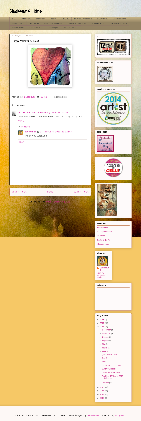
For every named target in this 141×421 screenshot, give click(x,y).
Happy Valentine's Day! (111, 365)
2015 (102, 387)
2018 (102, 320)
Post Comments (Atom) (59, 202)
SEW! (104, 362)
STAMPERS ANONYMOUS (54, 23)
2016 (102, 327)
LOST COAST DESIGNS (83, 19)
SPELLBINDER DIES (71, 28)
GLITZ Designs (52, 28)
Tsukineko (101, 236)
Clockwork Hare (25, 11)
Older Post (81, 191)
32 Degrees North (104, 232)
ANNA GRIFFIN (18, 28)
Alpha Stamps (103, 244)
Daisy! (104, 358)
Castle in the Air (103, 240)
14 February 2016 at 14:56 (52, 113)
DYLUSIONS (41, 19)
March (105, 348)
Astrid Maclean (27, 113)
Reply (21, 121)
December (106, 330)
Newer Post (19, 191)
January (105, 383)
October (105, 337)
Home (14, 19)
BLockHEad (30, 132)
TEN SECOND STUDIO (118, 23)
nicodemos (93, 415)
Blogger (119, 415)
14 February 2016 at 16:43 (56, 132)
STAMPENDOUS (98, 23)
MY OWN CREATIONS (77, 23)
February (106, 351)
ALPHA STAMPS (119, 19)
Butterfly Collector (109, 369)
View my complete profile (101, 275)
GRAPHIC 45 (34, 23)
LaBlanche (65, 19)
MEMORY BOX (18, 23)
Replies (25, 127)
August (105, 341)
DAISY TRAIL (102, 19)
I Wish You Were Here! (111, 372)
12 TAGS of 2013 (35, 28)
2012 (102, 398)
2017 (102, 323)
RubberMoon (102, 227)
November (106, 333)
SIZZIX (53, 19)
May (104, 344)
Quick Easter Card (109, 354)
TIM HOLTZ (26, 19)
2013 (102, 394)
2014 (102, 391)
